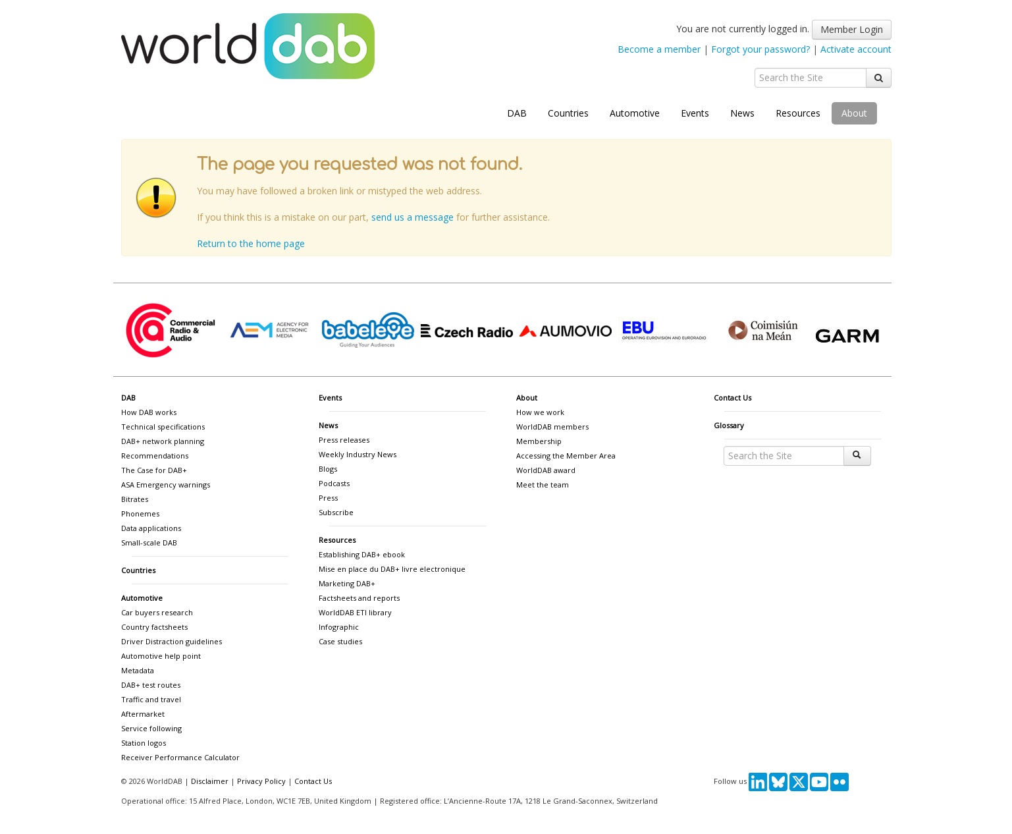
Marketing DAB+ (347, 583)
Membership (539, 441)
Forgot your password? (760, 49)
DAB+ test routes (150, 685)
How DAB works (148, 412)
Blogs (328, 469)
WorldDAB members (552, 426)
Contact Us (732, 398)
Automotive (635, 113)
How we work (540, 412)
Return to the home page (251, 243)
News (742, 113)
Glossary (729, 425)
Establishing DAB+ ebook (362, 554)
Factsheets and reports (359, 598)
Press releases (344, 440)
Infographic (339, 627)
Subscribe (336, 512)
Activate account (856, 49)
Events (695, 113)
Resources (798, 113)
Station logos (143, 743)
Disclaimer (209, 781)
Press (328, 498)
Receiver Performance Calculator (180, 757)
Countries (568, 113)
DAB (517, 113)
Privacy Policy (261, 781)
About (854, 113)
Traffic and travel (151, 699)
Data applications (151, 528)
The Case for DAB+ (154, 470)
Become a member (659, 49)
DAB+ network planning (162, 441)
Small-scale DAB (149, 542)
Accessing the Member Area (566, 455)
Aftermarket (143, 714)
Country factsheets (154, 627)
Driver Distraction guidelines (171, 641)
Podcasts (334, 483)
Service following (151, 728)
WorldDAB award (545, 470)
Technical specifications (163, 426)
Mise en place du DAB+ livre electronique (392, 569)
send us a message (412, 217)
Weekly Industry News (357, 454)
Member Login (851, 29)
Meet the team (542, 484)
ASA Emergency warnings (165, 484)
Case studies (340, 641)
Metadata (137, 670)
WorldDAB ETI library (355, 612)
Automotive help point (161, 656)
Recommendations (154, 455)
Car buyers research (157, 612)
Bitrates (134, 499)
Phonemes (140, 513)
